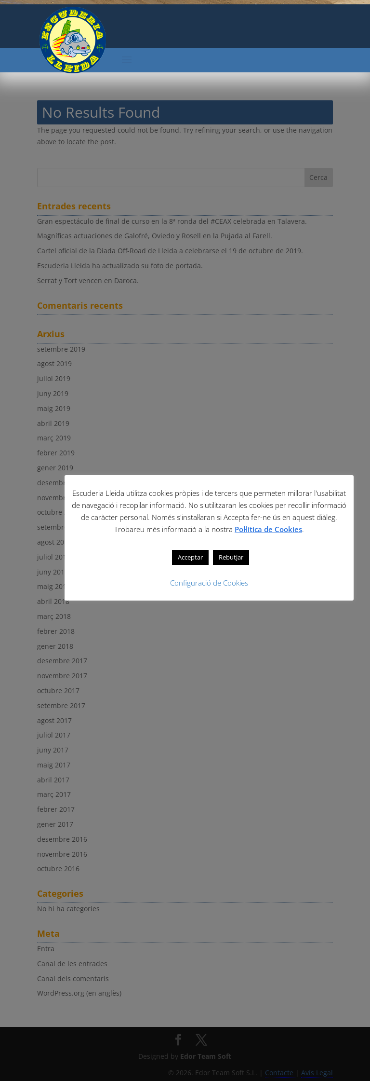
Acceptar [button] (190, 557)
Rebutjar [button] (231, 557)
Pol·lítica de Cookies (268, 529)
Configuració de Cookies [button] (209, 583)
